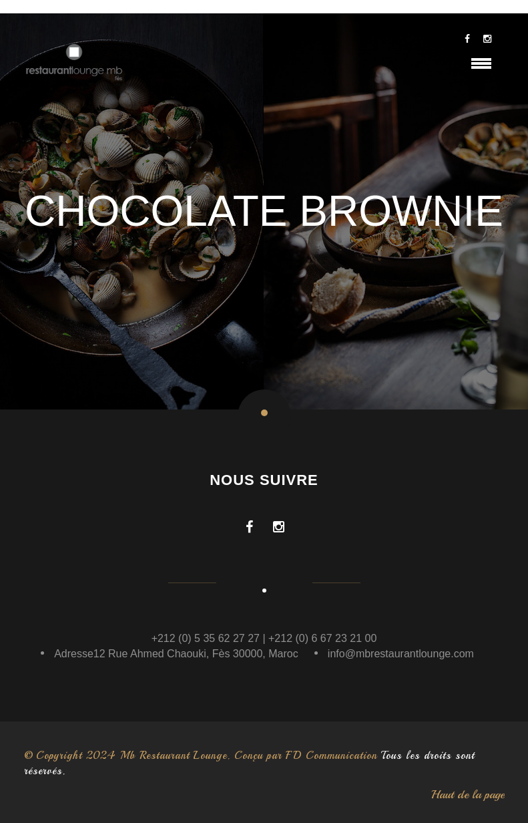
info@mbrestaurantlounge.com (401, 653)
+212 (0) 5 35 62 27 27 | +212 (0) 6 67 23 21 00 (264, 638)
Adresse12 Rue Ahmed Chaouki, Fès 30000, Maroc (176, 653)
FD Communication (331, 755)
